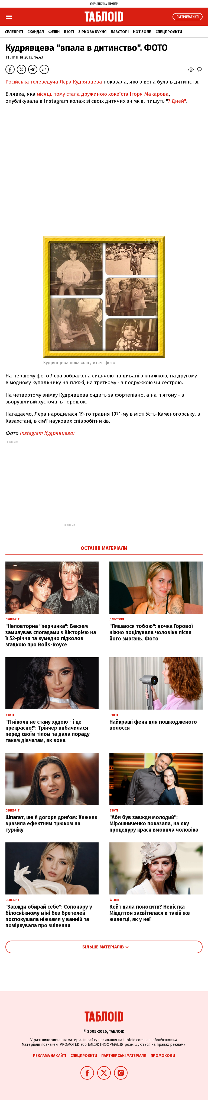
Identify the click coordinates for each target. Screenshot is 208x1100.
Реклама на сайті (49, 1055)
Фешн (54, 32)
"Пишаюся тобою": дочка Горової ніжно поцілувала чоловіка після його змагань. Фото (151, 632)
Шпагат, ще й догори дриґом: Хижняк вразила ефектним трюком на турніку (51, 823)
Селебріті (14, 32)
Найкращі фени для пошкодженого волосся (153, 725)
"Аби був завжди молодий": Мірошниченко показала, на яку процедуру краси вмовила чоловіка (153, 823)
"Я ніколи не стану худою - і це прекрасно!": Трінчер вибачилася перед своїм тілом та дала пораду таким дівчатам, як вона (47, 731)
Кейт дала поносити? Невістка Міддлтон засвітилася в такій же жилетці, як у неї (149, 913)
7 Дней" (177, 101)
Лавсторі (120, 32)
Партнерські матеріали (123, 1055)
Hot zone (142, 32)
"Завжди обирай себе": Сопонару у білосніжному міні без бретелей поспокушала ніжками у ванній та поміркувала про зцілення (48, 916)
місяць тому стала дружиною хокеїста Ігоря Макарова (103, 94)
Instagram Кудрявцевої (46, 433)
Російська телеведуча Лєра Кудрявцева (53, 82)
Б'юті (69, 32)
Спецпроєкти (168, 32)
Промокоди (163, 1055)
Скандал (35, 32)
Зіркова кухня (92, 32)
